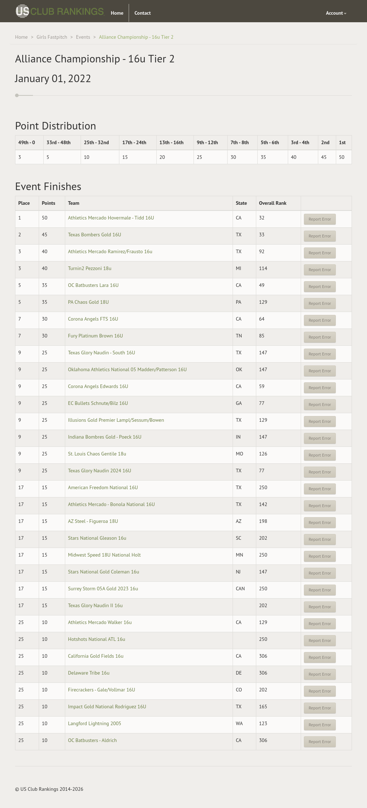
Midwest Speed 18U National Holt (104, 555)
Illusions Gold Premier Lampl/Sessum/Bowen (116, 420)
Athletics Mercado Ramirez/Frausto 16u (110, 251)
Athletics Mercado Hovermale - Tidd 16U (111, 217)
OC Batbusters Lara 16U (93, 285)
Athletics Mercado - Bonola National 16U (111, 504)
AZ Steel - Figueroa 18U (93, 521)
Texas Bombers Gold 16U (94, 234)
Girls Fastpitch (52, 37)
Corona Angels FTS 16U (93, 319)
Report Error (320, 219)
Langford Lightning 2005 (94, 723)
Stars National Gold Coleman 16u (103, 571)
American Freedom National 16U (103, 487)
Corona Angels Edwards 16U (98, 386)
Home (117, 13)
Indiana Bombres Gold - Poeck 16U (105, 437)
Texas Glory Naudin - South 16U (101, 352)
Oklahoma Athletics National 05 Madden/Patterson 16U (127, 369)
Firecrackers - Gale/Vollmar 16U (101, 689)
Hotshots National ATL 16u (96, 639)
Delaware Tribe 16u (89, 673)
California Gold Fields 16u (96, 656)
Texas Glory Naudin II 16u (95, 605)
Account (336, 13)
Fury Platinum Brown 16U (95, 335)
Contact (142, 13)
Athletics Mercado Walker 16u (100, 622)
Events (83, 37)
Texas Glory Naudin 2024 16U (99, 470)
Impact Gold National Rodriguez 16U (107, 706)
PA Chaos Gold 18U (88, 302)
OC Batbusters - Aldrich (92, 740)
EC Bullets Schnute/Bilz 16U (98, 403)
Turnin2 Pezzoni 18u (89, 268)
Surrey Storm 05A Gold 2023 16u (103, 588)
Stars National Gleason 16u (97, 538)
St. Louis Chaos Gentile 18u (97, 453)
